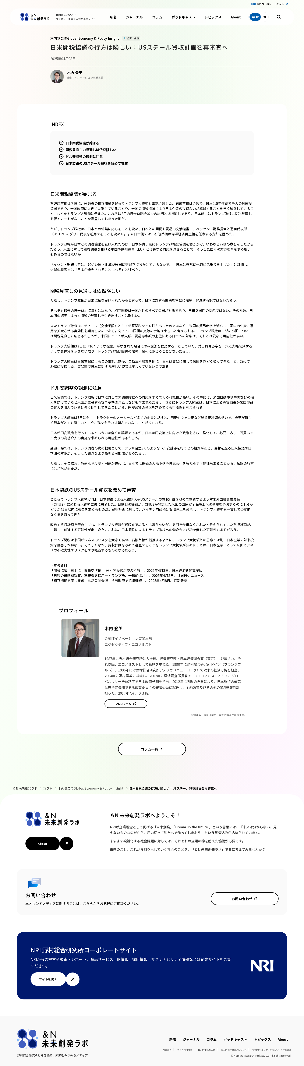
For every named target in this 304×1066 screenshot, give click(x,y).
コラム (157, 17)
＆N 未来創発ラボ (25, 788)
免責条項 (167, 1049)
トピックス (213, 17)
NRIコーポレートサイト (270, 4)
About (236, 17)
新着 (113, 17)
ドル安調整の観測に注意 (84, 156)
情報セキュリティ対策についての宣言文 (271, 1049)
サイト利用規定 (184, 1049)
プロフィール (123, 703)
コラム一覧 (149, 749)
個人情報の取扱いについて (234, 1049)
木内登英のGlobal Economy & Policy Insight (90, 788)
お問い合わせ (242, 898)
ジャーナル (134, 17)
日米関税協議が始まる (82, 142)
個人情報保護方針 (206, 1049)
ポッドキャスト (183, 17)
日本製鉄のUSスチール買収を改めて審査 (97, 163)
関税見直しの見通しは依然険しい (91, 149)
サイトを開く (48, 979)
